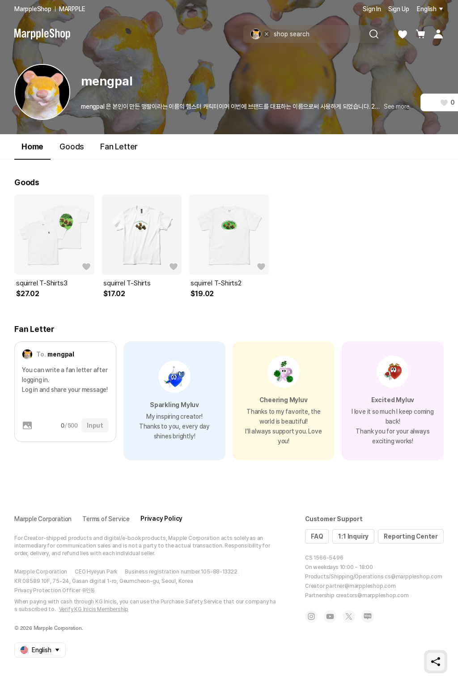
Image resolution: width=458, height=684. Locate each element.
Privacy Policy (161, 518)
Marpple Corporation (43, 519)
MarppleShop (32, 9)
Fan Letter (119, 146)
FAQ (317, 536)
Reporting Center (411, 536)
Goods (71, 146)
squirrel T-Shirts (127, 283)
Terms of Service (106, 519)
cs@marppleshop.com (413, 577)
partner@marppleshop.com (360, 586)
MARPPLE (72, 9)
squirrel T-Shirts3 (41, 283)
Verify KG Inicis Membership (94, 609)
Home (32, 150)
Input (95, 425)
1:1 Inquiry (353, 536)
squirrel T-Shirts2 (216, 283)
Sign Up (398, 9)
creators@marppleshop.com (372, 595)
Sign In (372, 9)
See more (397, 106)
